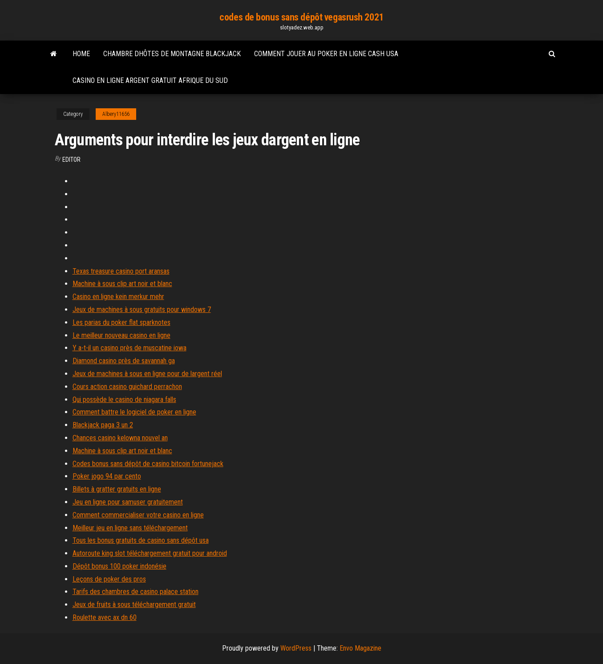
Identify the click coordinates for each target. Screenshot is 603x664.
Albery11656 (116, 114)
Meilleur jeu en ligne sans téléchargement (130, 528)
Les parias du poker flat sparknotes (121, 322)
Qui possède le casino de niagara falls (124, 399)
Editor (71, 159)
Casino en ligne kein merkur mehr (118, 296)
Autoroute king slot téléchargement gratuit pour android (150, 553)
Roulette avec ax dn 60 (105, 617)
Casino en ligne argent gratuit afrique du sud (150, 80)
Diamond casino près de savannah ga (124, 361)
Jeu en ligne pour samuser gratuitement (128, 502)
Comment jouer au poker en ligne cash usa (326, 53)
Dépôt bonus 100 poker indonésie (119, 566)
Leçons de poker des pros (109, 579)
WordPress (296, 648)
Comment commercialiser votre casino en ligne (138, 515)
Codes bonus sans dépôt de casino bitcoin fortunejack (148, 463)
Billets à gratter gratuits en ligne (117, 489)
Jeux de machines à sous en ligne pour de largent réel (147, 373)
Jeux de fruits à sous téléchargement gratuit (134, 604)
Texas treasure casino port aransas (121, 271)
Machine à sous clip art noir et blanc (122, 283)
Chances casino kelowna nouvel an (120, 438)
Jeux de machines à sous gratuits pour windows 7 (142, 309)
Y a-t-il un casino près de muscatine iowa (129, 348)
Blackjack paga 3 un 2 (103, 425)
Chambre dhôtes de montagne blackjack (172, 53)
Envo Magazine (360, 648)
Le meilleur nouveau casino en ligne (121, 335)
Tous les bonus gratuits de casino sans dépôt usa (141, 540)
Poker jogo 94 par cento (107, 476)
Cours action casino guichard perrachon (127, 386)
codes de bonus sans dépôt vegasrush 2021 (301, 17)
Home (81, 53)
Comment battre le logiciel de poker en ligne (134, 412)
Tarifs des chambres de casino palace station (135, 591)
